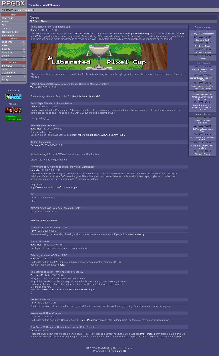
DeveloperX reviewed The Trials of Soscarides (202, 87)
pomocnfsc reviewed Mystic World (202, 79)
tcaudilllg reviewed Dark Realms (202, 70)
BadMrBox (35, 128)
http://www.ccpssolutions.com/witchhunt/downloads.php (66, 289)
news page (7, 18)
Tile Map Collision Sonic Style (202, 130)
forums (5, 21)
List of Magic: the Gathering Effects (202, 138)
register (29, 10)
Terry (33, 87)
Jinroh (33, 106)
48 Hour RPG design (87, 320)
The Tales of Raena (202, 52)
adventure (7, 52)
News (44, 21)
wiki (4, 25)
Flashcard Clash (202, 40)
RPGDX (33, 21)
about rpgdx (8, 35)
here (89, 110)
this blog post (139, 336)
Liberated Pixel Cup (83, 33)
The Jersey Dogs (202, 46)
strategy (6, 48)
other (4, 59)
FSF (182, 33)
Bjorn (33, 30)
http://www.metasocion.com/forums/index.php (54, 187)
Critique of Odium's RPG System (202, 147)
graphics (6, 76)
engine (5, 55)
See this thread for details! (86, 96)
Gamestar (202, 58)
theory (5, 79)
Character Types (202, 154)
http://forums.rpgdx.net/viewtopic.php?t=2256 (101, 135)
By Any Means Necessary (202, 34)
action (5, 45)
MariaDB (121, 351)
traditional (7, 41)
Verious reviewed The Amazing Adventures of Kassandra (202, 97)
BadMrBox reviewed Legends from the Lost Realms (202, 107)
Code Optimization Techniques (202, 121)
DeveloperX (36, 145)
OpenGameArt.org (139, 33)
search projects (10, 31)
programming (9, 72)
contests (6, 28)
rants (4, 69)
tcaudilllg (35, 170)
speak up (139, 234)
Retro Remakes (146, 333)
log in (20, 10)
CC (37, 36)
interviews (7, 65)
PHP (108, 351)
